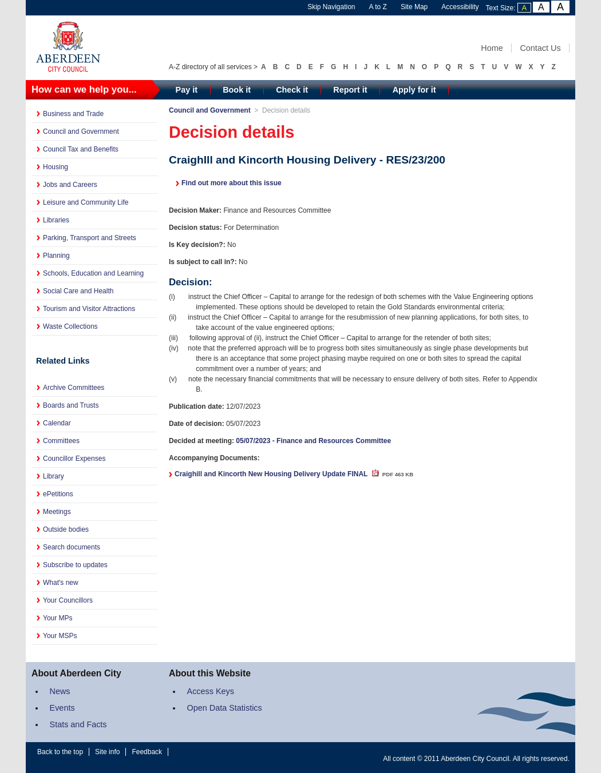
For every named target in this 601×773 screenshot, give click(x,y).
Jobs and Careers (70, 185)
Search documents (71, 547)
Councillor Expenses (74, 459)
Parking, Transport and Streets (89, 238)
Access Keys (210, 691)
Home (492, 48)
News (60, 691)
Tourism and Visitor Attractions (89, 309)
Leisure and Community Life (85, 202)
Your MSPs (60, 636)
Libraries (56, 220)
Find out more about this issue (231, 183)
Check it (292, 89)
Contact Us (540, 48)
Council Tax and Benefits (80, 149)
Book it (237, 89)
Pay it (186, 89)
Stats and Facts (78, 724)
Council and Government (81, 131)
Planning (56, 256)
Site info (107, 752)
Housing (55, 167)
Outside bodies (66, 529)
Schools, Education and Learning (93, 273)
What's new (60, 583)
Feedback (147, 752)
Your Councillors (68, 600)
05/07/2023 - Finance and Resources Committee (313, 441)
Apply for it (414, 89)
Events (62, 707)
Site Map (414, 7)
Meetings (57, 512)
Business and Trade (73, 114)
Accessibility (460, 7)
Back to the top (60, 752)
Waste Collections (70, 326)
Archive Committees (73, 388)
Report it (350, 89)
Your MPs (58, 618)
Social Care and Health (78, 291)
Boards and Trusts (70, 405)
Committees (61, 441)
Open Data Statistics (224, 707)
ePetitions (58, 494)
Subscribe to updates (75, 565)
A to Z (378, 7)
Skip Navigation (331, 7)
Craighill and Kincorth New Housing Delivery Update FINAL (294, 474)
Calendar (57, 423)
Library (53, 476)
